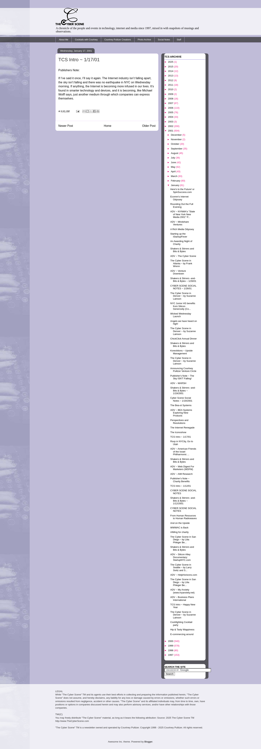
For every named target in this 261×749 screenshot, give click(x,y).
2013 (171, 75)
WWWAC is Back (179, 527)
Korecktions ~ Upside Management (181, 352)
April (173, 171)
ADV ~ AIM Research (181, 474)
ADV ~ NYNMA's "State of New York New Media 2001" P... (182, 214)
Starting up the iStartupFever (178, 235)
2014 (171, 71)
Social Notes (164, 39)
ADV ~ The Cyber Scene (183, 256)
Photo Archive (144, 39)
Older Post (149, 125)
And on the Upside (180, 523)
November (177, 139)
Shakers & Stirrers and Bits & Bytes (182, 250)
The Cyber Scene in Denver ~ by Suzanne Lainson (183, 296)
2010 (171, 89)
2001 (171, 130)
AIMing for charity (179, 532)
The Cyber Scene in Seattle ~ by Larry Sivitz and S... (180, 567)
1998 (171, 650)
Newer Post (65, 125)
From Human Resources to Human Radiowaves (183, 517)
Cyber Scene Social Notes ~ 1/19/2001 (181, 399)
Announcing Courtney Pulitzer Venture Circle (183, 370)
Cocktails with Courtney (86, 39)
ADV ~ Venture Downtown (178, 272)
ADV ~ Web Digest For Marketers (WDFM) (182, 468)
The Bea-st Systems (180, 405)
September (177, 148)
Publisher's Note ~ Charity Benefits (180, 480)
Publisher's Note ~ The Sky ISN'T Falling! (182, 377)
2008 (171, 98)
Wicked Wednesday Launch (180, 315)
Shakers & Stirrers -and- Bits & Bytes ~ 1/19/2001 (182, 390)
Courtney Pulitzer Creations (117, 39)
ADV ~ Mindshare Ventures (179, 223)
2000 (171, 641)
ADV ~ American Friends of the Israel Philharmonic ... (183, 451)
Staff (179, 39)
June (174, 162)
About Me (63, 39)
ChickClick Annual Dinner (183, 338)
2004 (171, 117)
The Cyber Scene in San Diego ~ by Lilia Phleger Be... (183, 539)
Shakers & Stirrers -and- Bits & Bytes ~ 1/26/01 (183, 280)
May (173, 167)
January (175, 185)
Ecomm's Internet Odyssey (179, 198)
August (175, 153)
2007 (171, 103)
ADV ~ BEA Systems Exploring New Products (181, 413)
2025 (171, 61)
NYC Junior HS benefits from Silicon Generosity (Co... (182, 306)
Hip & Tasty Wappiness (182, 629)
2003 (171, 121)
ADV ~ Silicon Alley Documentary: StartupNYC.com (180, 557)
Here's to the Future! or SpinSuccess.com (182, 190)
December (177, 134)
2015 (171, 66)
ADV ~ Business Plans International (182, 598)
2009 (171, 94)
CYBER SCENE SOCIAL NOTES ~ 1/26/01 (183, 287)
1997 (171, 655)
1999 (171, 645)
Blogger (148, 741)
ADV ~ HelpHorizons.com (183, 574)
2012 (171, 80)
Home (107, 125)
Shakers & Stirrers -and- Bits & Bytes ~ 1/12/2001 (182, 500)
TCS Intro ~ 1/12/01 (180, 486)
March (174, 176)
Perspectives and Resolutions (179, 421)
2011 (171, 85)
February (176, 180)
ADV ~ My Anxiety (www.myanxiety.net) (182, 591)
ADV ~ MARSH (178, 383)
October (175, 144)
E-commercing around (181, 634)
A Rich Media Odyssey (182, 229)
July (173, 157)
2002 (171, 126)
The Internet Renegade (182, 427)
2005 (171, 112)
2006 (171, 108)
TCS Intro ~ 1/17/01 (180, 436)
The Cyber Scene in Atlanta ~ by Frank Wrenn (181, 263)
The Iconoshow (178, 432)
